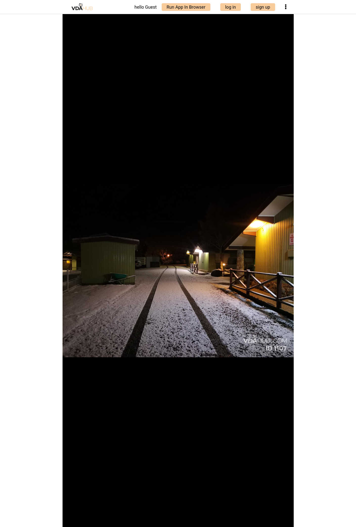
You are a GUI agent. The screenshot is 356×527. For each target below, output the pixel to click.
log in (230, 7)
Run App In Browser (186, 7)
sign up (263, 7)
